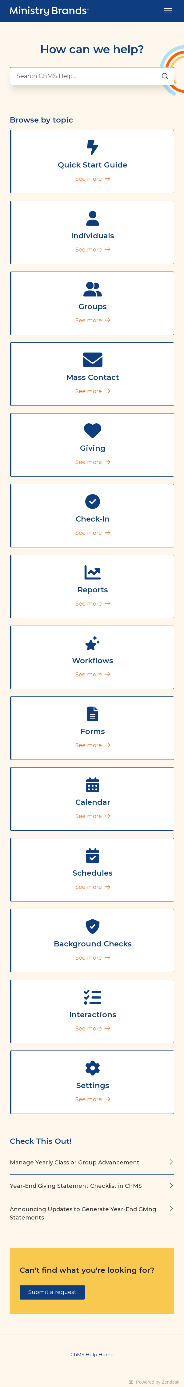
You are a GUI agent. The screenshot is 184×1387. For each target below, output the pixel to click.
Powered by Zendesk (157, 1382)
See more (92, 178)
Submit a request (52, 1292)
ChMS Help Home (92, 1354)
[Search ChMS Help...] (92, 76)
